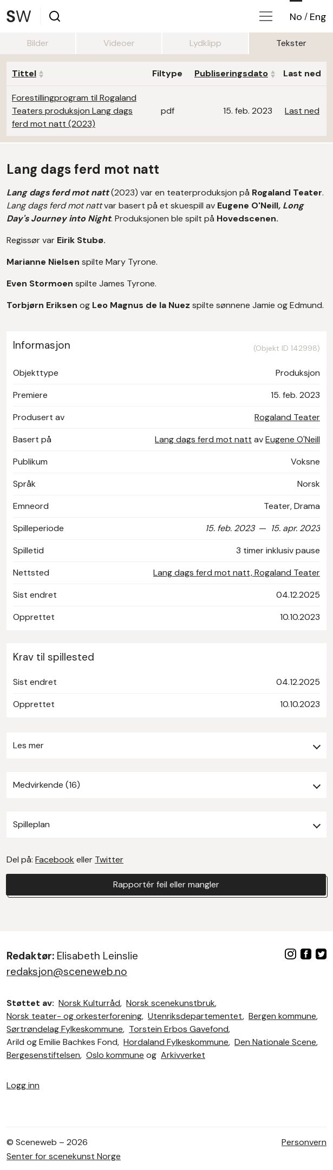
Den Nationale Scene (275, 1042)
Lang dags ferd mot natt (203, 439)
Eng (318, 16)
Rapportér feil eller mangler (166, 884)
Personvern (304, 1142)
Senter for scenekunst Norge (63, 1156)
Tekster (291, 43)
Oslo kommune (115, 1055)
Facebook (54, 859)
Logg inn (23, 1085)
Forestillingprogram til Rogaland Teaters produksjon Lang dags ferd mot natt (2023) (74, 110)
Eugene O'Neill (292, 439)
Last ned (302, 110)
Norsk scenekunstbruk (170, 1003)
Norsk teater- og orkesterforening (74, 1016)
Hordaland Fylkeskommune (175, 1042)
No (296, 16)
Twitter (109, 859)
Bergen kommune (282, 1016)
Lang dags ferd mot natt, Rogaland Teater (236, 572)
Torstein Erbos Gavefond (178, 1029)
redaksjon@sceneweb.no (66, 971)
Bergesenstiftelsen (43, 1055)
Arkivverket (183, 1055)
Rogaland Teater (287, 417)
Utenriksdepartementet (195, 1016)
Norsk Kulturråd (89, 1003)
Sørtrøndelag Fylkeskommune (64, 1029)
